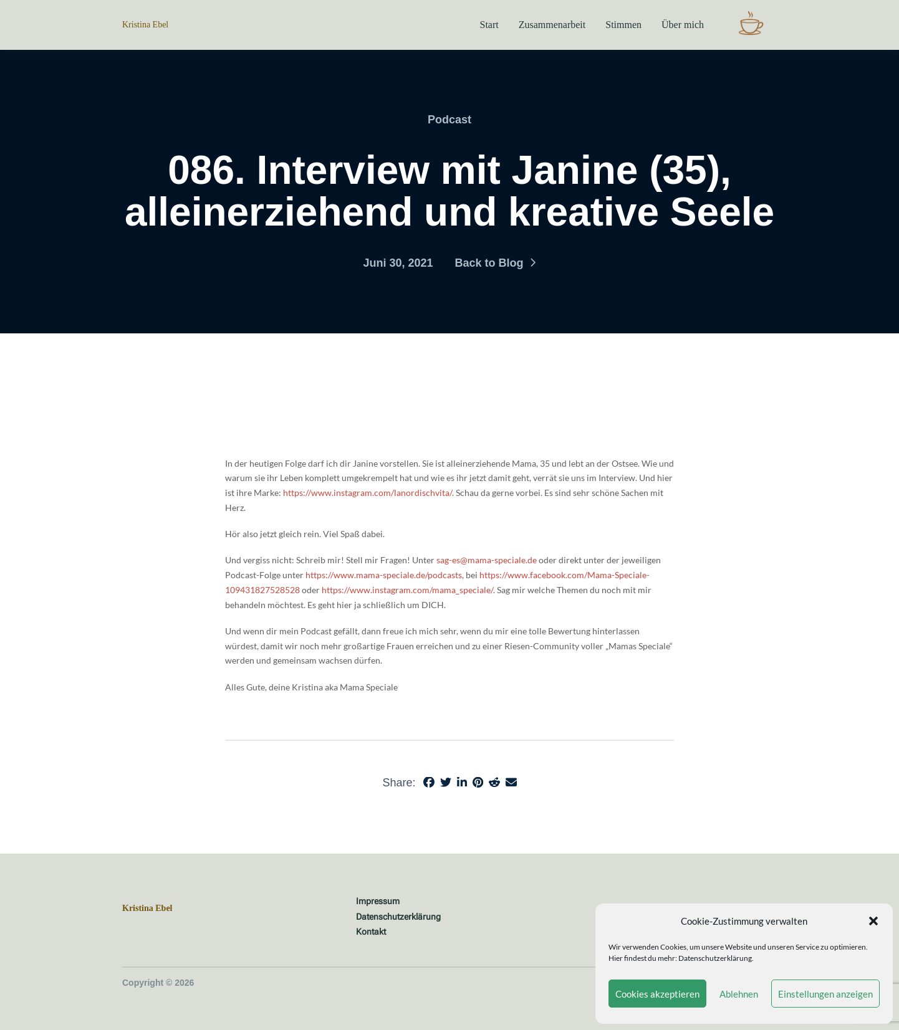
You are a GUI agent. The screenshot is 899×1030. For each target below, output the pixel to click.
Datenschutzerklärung (715, 958)
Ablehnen (738, 993)
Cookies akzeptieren (657, 993)
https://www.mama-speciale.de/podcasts (383, 575)
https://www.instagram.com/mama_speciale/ (407, 589)
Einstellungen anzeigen (825, 993)
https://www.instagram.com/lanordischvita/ (367, 492)
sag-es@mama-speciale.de (486, 560)
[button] (873, 921)
